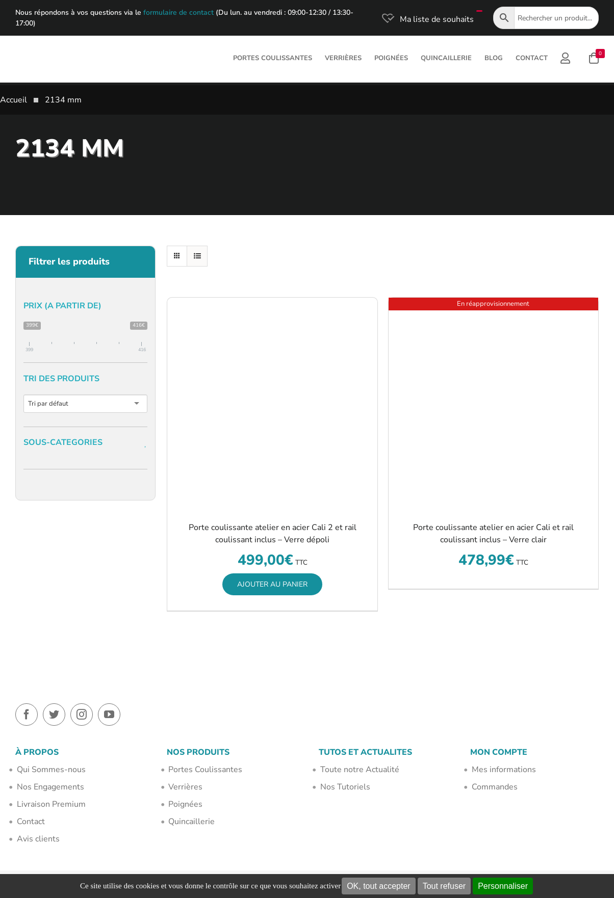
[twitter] (54, 714)
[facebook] (26, 714)
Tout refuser (444, 886)
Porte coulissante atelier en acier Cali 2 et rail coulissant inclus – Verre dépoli (272, 533)
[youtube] (109, 714)
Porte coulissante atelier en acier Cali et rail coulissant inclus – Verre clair (493, 533)
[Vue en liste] (197, 256)
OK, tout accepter (379, 886)
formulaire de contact (178, 12)
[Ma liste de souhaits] (427, 19)
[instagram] (81, 714)
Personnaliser (503, 886)
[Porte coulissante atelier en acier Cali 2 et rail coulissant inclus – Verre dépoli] (272, 402)
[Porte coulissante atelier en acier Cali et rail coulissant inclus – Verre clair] (493, 402)
